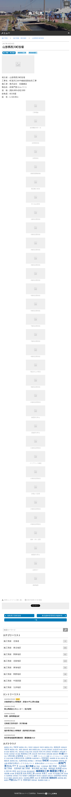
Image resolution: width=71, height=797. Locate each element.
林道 (30, 752)
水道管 (50, 773)
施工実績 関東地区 (35, 655)
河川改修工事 (58, 773)
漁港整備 (9, 776)
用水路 (43, 754)
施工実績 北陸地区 (35, 661)
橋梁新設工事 (22, 52)
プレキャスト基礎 (43, 756)
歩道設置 (56, 749)
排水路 (44, 749)
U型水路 (11, 756)
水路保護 (38, 773)
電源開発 (41, 780)
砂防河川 (50, 776)
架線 (7, 752)
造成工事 (37, 778)
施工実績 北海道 (35, 642)
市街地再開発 (53, 761)
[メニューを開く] (67, 3)
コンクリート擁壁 (30, 756)
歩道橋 (12, 773)
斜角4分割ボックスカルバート (46, 763)
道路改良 (36, 747)
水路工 (44, 773)
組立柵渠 (9, 778)
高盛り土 (47, 780)
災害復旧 (49, 749)
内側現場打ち (36, 758)
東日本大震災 (11, 771)
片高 (20, 776)
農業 (20, 749)
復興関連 (61, 761)
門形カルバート (16, 780)
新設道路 (22, 766)
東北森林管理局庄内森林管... (54, 616)
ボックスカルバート (56, 756)
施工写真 (35, 13)
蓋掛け (21, 778)
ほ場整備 (19, 756)
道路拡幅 (62, 752)
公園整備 (28, 758)
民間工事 (42, 752)
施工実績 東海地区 (35, 668)
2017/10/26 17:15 (31, 600)
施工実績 (29, 766)
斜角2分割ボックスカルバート (21, 763)
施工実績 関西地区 (35, 675)
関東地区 (27, 780)
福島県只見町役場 (13, 616)
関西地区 (34, 780)
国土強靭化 (61, 758)
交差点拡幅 (9, 758)
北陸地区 (12, 754)
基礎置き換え (36, 749)
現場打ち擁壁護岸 (29, 776)
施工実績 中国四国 (35, 681)
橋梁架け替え (8, 747)
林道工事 (20, 771)
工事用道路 (38, 761)
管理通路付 (55, 752)
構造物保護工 (33, 52)
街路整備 (27, 778)
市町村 (16, 747)
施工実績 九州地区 (35, 688)
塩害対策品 (23, 761)
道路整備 (60, 778)
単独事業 (52, 758)
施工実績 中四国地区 (41, 766)
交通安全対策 (19, 758)
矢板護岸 (44, 776)
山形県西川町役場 (38, 38)
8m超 (61, 749)
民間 (39, 754)
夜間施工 (31, 761)
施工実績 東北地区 (19, 38)
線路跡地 (15, 778)
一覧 (35, 620)
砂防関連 (57, 776)
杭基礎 (59, 768)
